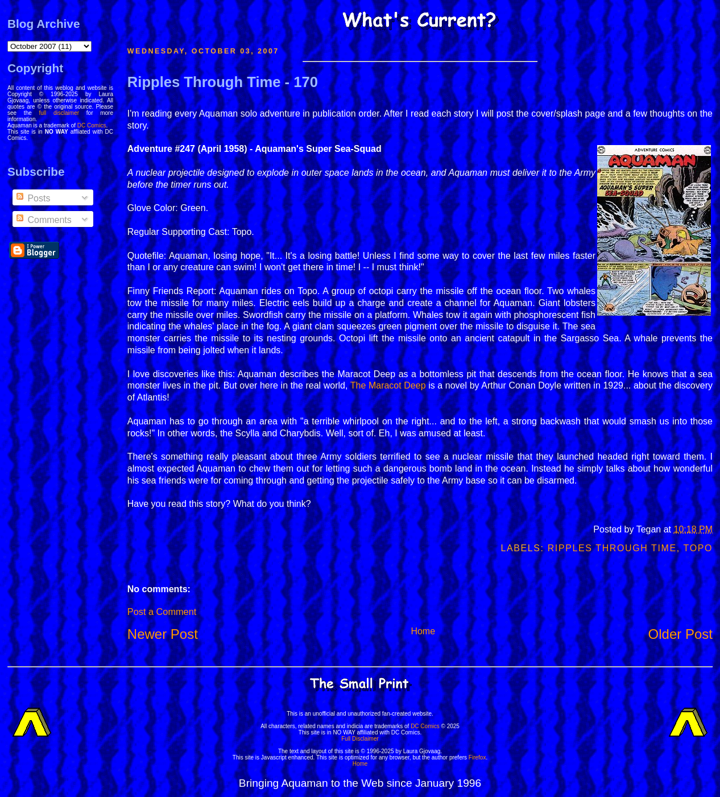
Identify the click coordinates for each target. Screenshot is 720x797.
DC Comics (91, 125)
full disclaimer (59, 113)
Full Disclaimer (360, 739)
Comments (43, 220)
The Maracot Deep (388, 385)
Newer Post (162, 634)
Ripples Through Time (612, 548)
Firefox (477, 757)
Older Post (680, 634)
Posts (32, 198)
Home (423, 631)
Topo (698, 548)
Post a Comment (161, 611)
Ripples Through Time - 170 (222, 82)
